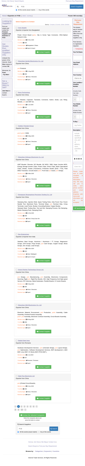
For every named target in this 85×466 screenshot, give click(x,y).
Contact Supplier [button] (43, 52)
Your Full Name (77, 52)
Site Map (44, 442)
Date (63, 24)
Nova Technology (24, 92)
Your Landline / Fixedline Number (77, 84)
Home (4, 16)
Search (53, 429)
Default (67, 24)
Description (76, 130)
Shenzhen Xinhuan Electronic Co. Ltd (31, 157)
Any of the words (42, 10)
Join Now (10, 1)
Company (52, 24)
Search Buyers (19, 1)
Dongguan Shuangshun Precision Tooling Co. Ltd (35, 194)
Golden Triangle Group (26, 126)
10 (22, 410)
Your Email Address (76, 63)
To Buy (75, 121)
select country (27, 16)
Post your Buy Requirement (74, 1)
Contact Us (51, 442)
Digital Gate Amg (24, 340)
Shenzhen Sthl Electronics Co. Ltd (29, 305)
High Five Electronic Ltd (26, 376)
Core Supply (22, 28)
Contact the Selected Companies (33, 415)
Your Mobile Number (76, 105)
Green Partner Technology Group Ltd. (31, 269)
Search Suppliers (76, 6)
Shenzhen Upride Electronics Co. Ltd (30, 61)
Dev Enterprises (23, 234)
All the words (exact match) (25, 10)
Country (58, 24)
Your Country (77, 75)
